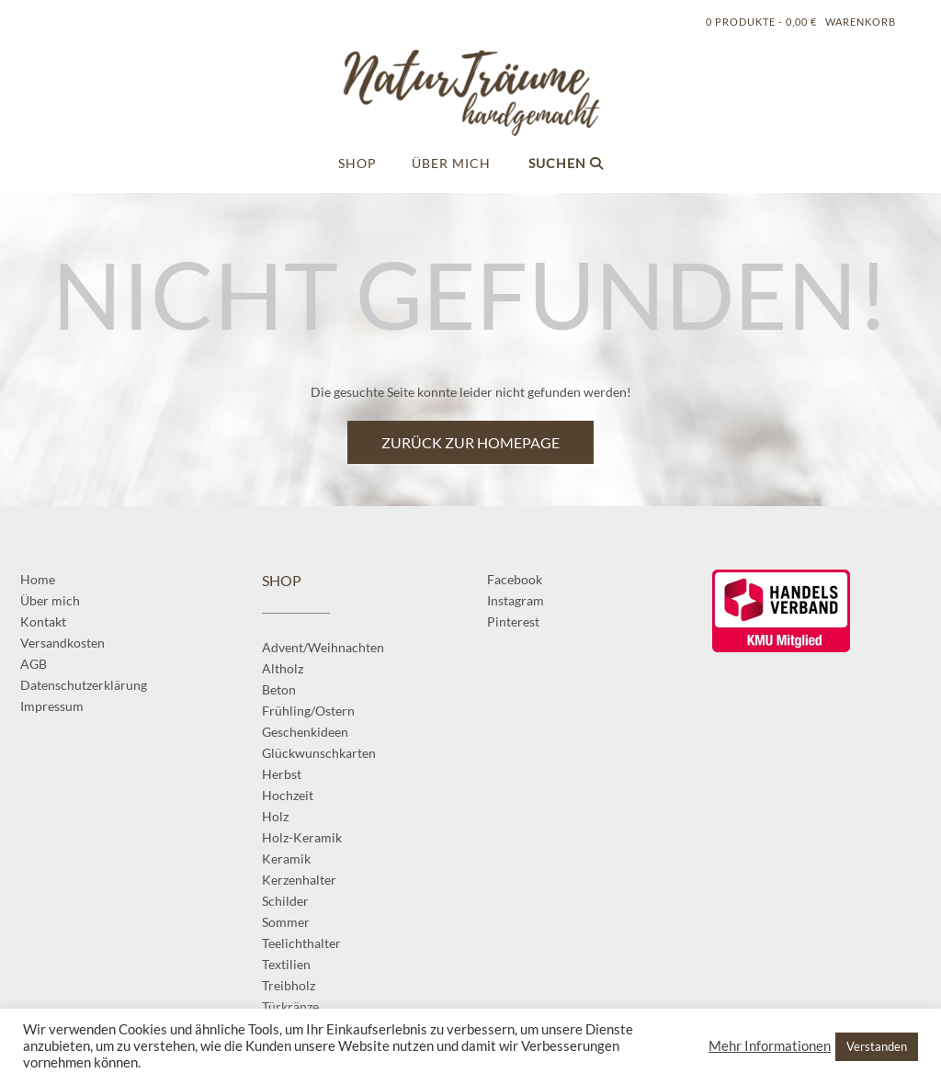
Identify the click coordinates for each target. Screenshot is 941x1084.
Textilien (286, 964)
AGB (33, 664)
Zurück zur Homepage (470, 442)
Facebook (514, 579)
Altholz (282, 668)
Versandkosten (62, 642)
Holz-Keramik (302, 837)
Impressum (52, 706)
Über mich (451, 163)
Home (37, 579)
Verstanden (876, 1046)
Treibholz (288, 985)
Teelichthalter (301, 943)
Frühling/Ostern (308, 710)
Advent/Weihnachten (323, 647)
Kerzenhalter (299, 879)
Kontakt (43, 621)
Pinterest (513, 621)
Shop (357, 163)
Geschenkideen (305, 732)
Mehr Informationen (770, 1046)
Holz (275, 816)
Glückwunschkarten (319, 753)
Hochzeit (287, 795)
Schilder (285, 901)
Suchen (566, 163)
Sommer (286, 922)
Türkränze (290, 1006)
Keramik (286, 858)
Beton (279, 689)
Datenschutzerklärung (83, 685)
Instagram (515, 600)
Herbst (281, 774)
